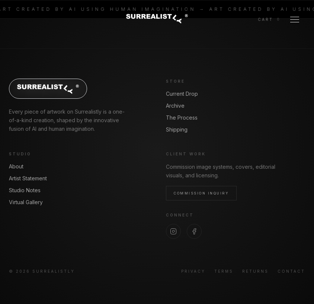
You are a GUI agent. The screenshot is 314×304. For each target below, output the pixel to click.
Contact (291, 271)
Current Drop (182, 94)
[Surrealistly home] (157, 18)
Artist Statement (28, 178)
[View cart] (269, 19)
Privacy (193, 271)
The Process (182, 117)
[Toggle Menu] (294, 19)
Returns (255, 271)
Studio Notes (25, 190)
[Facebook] (194, 231)
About (16, 166)
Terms (223, 271)
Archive (175, 105)
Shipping (177, 129)
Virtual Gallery (26, 202)
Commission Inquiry (201, 193)
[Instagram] (173, 231)
